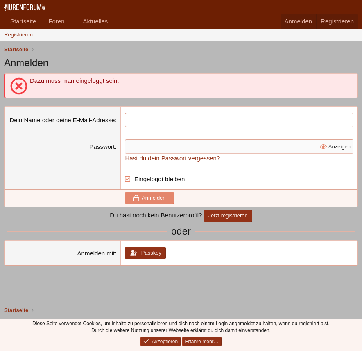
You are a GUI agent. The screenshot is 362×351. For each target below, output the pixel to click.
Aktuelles (95, 21)
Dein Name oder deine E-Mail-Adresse (62, 119)
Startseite (23, 21)
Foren (56, 21)
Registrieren (18, 35)
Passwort (102, 146)
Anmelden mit (96, 253)
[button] (71, 21)
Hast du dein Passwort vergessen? (172, 158)
